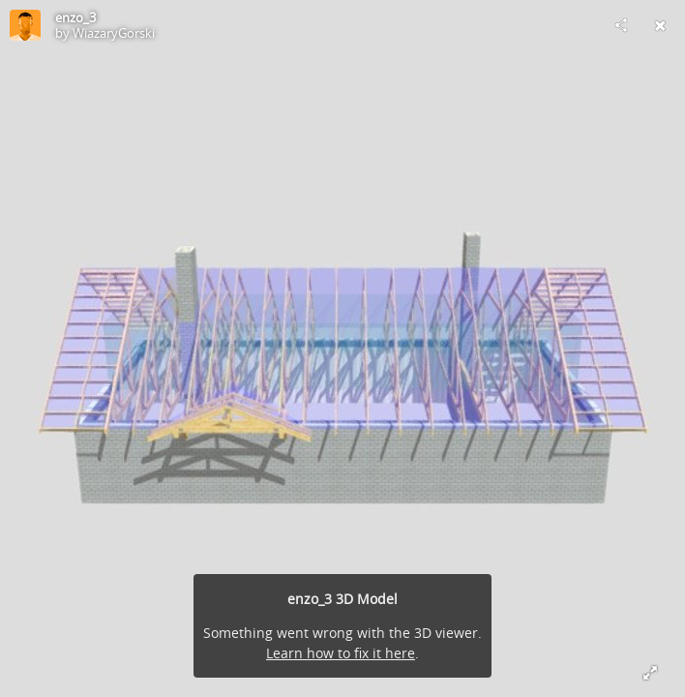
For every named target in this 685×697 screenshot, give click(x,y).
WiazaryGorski (114, 33)
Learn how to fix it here (340, 653)
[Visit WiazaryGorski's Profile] (25, 25)
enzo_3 (75, 17)
